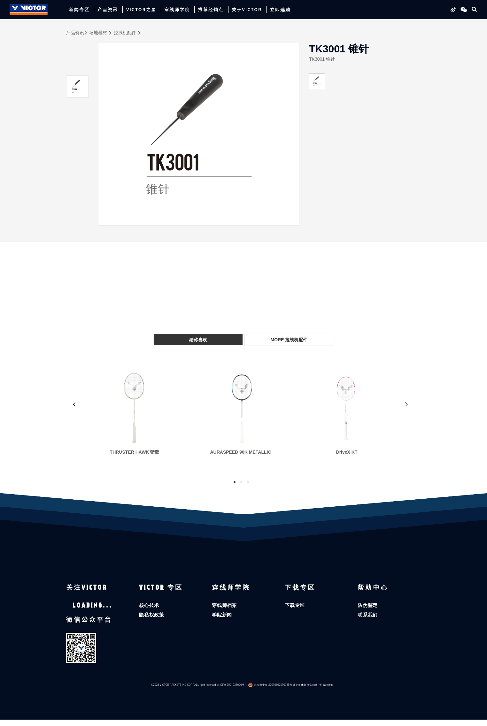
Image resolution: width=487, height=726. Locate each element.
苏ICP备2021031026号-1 (232, 691)
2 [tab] (241, 482)
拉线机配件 (125, 32)
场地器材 (98, 32)
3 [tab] (248, 482)
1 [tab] (235, 482)
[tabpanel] (138, 418)
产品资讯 (75, 32)
